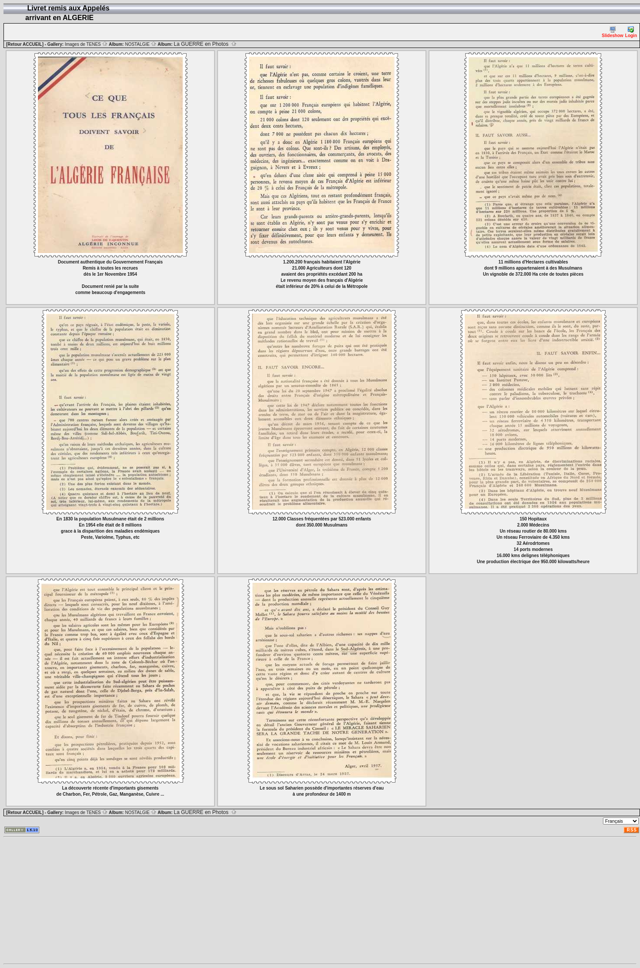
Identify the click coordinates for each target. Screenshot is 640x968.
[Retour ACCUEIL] (25, 44)
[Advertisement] (223, 900)
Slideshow (612, 32)
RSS (631, 830)
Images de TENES (86, 44)
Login (631, 32)
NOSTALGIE (141, 44)
